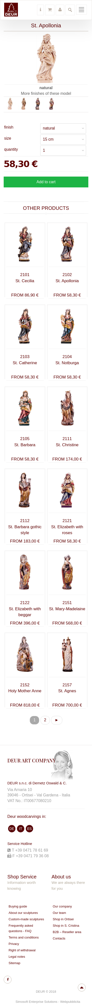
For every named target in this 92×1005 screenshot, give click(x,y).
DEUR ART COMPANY (31, 760)
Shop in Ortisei (63, 919)
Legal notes (17, 956)
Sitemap (14, 963)
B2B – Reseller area (67, 932)
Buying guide (18, 906)
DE (11, 829)
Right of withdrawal (22, 950)
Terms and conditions (24, 937)
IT (20, 829)
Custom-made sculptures (26, 919)
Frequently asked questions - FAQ (21, 928)
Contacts (59, 938)
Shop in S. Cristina (66, 925)
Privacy (14, 944)
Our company (62, 906)
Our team (59, 913)
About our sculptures (23, 913)
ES (29, 829)
